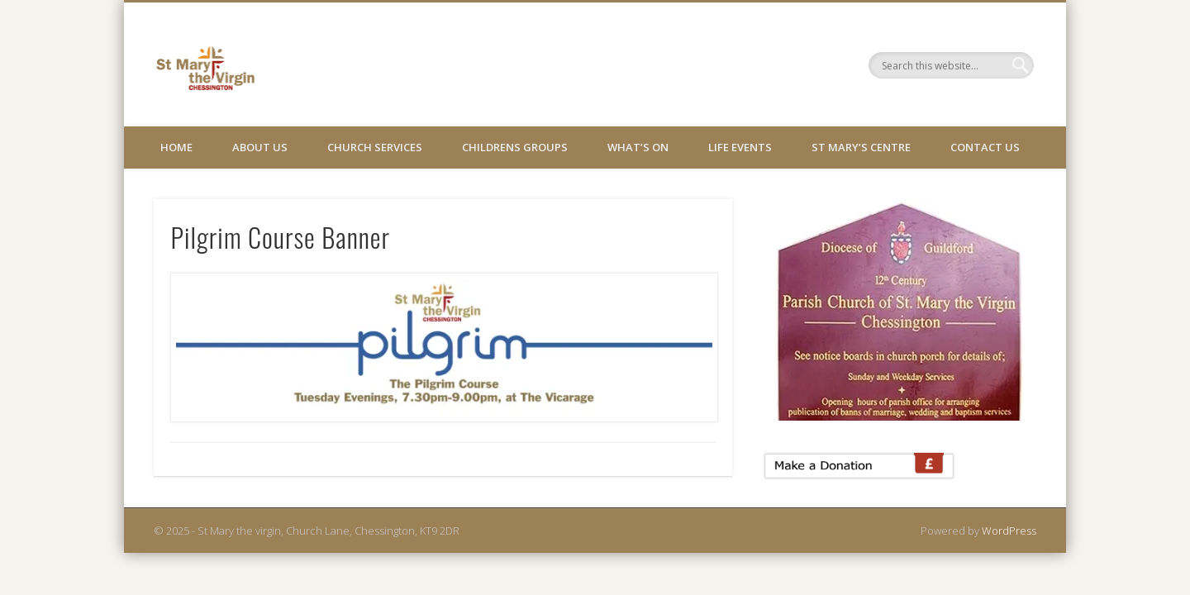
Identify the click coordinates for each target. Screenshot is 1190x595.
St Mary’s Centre (861, 147)
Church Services (374, 147)
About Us (260, 147)
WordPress (1009, 530)
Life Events (740, 147)
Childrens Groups (515, 147)
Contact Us (985, 147)
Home (176, 147)
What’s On (638, 147)
